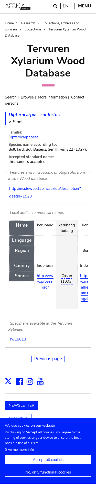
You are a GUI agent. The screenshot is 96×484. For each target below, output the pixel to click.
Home (9, 23)
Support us (18, 418)
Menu (84, 6)
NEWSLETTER (21, 405)
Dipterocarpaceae (23, 137)
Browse (27, 97)
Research (28, 23)
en (69, 6)
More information (52, 97)
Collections (33, 29)
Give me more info (19, 454)
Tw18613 (17, 339)
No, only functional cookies (48, 476)
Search (11, 97)
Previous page (48, 359)
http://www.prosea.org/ (45, 281)
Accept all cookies (48, 464)
